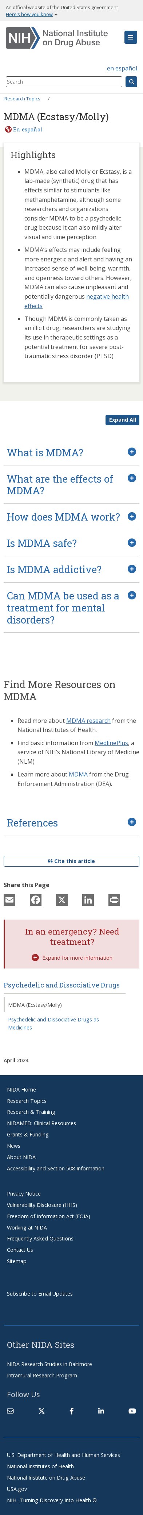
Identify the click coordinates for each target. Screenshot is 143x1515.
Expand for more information (72, 957)
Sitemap (17, 1261)
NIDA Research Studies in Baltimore (49, 1364)
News (13, 1145)
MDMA (78, 774)
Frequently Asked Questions (40, 1238)
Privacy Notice (24, 1193)
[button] (130, 37)
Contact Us (20, 1249)
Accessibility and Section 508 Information (55, 1168)
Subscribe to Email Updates (40, 1293)
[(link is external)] (41, 1411)
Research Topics (22, 98)
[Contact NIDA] (10, 1411)
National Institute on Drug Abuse (46, 1477)
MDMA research (88, 721)
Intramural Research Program (42, 1375)
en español (122, 68)
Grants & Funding (28, 1134)
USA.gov (17, 1488)
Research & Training (31, 1111)
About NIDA (21, 1157)
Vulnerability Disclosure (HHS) (42, 1204)
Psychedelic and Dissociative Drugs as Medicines (53, 1023)
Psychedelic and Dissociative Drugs (62, 985)
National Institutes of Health (40, 1466)
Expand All (122, 419)
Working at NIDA (27, 1227)
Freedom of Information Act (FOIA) (48, 1216)
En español (28, 129)
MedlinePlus (111, 743)
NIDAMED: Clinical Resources (41, 1123)
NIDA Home (21, 1089)
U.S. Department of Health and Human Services (63, 1454)
